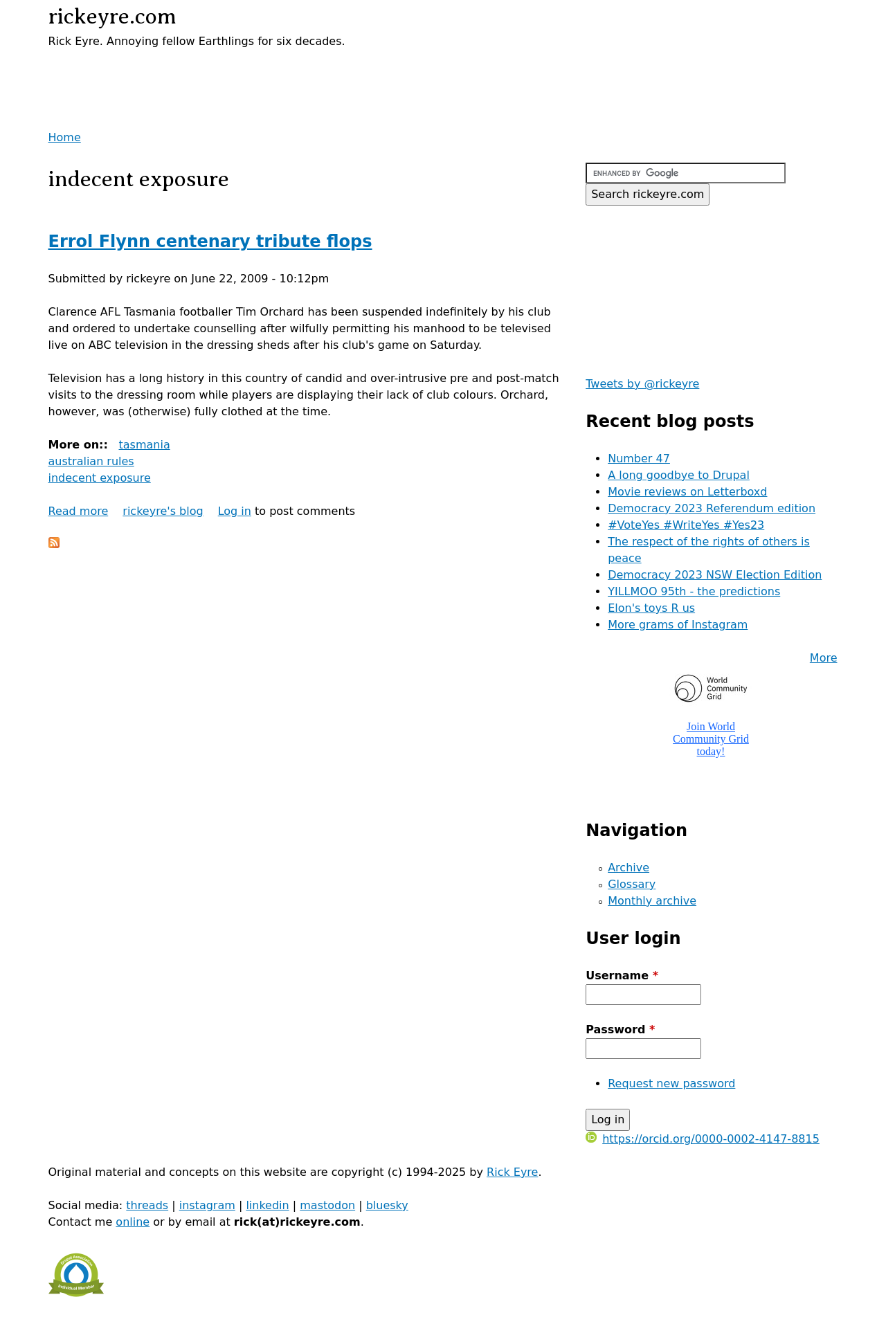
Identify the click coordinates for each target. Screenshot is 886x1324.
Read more (78, 511)
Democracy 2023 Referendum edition (711, 508)
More (824, 657)
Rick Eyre (512, 1172)
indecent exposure (99, 477)
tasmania (144, 444)
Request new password (671, 1083)
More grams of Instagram (678, 624)
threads (147, 1205)
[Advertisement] (210, 70)
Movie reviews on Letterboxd (687, 491)
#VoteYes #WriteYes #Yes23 (686, 525)
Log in (234, 511)
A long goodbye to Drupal (679, 475)
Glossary (632, 884)
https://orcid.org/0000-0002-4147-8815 (703, 1138)
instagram (207, 1205)
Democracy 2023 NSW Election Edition (715, 574)
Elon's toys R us (651, 608)
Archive (628, 867)
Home (64, 137)
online (133, 1221)
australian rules (91, 461)
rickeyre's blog (163, 511)
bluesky (387, 1205)
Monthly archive (652, 900)
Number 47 (639, 458)
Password (620, 1029)
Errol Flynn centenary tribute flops (210, 241)
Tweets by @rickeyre (642, 383)
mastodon (327, 1205)
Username (622, 975)
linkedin (267, 1205)
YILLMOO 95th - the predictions (694, 591)
